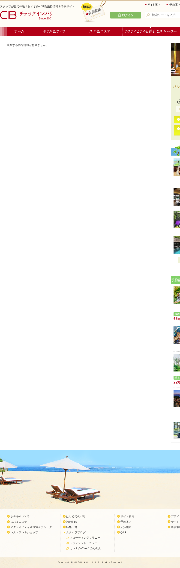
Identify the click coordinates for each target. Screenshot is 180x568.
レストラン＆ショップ (24, 532)
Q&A (123, 532)
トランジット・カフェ (83, 543)
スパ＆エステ (100, 31)
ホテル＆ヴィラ (54, 31)
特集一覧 (71, 527)
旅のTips (71, 521)
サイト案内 (153, 4)
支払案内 (126, 527)
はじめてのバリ (76, 516)
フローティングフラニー (85, 537)
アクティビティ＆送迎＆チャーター (150, 31)
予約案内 (126, 521)
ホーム (19, 31)
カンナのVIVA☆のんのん (85, 548)
